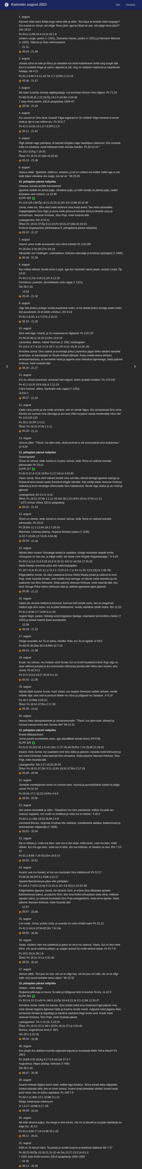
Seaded (130, 4)
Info (118, 4)
